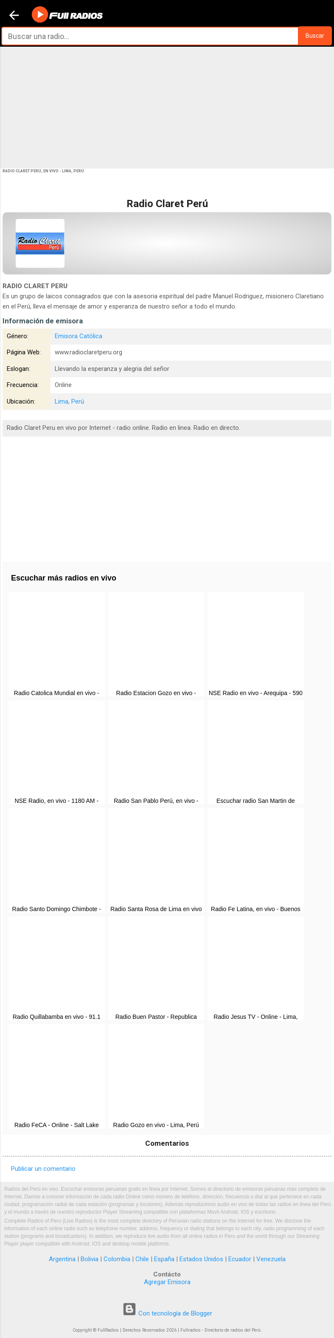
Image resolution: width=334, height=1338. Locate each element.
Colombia (117, 1259)
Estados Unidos (201, 1259)
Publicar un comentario (43, 1169)
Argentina (62, 1259)
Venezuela (271, 1259)
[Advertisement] (167, 107)
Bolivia (89, 1259)
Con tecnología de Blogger (167, 1313)
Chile (142, 1259)
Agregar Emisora (167, 1282)
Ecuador (239, 1259)
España (164, 1259)
